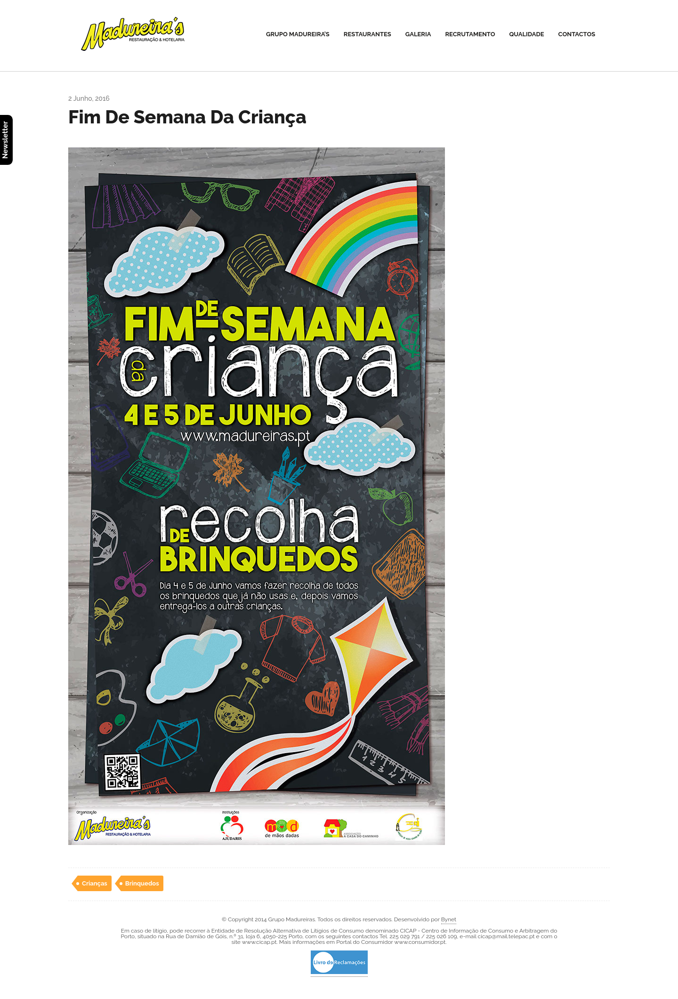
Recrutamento (470, 34)
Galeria (418, 34)
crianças (94, 883)
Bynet (448, 919)
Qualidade (526, 34)
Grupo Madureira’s (298, 34)
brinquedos (142, 883)
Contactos (577, 34)
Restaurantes (367, 34)
